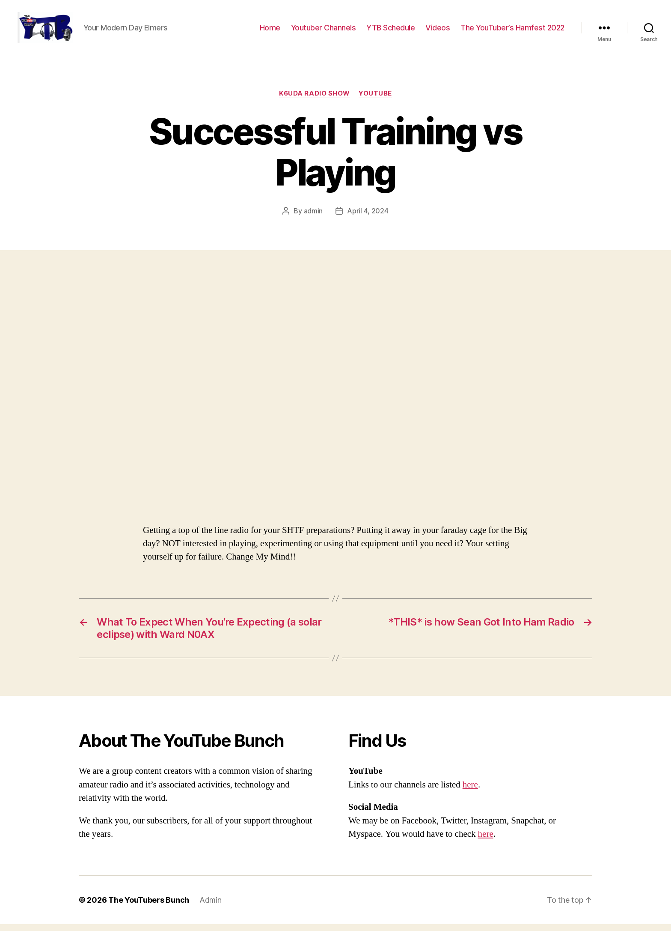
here (470, 791)
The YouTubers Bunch (148, 906)
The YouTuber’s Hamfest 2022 (512, 31)
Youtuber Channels (323, 31)
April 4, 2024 (368, 218)
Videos (437, 31)
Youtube (375, 101)
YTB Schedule (390, 31)
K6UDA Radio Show (314, 101)
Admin (210, 906)
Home (270, 31)
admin (313, 218)
